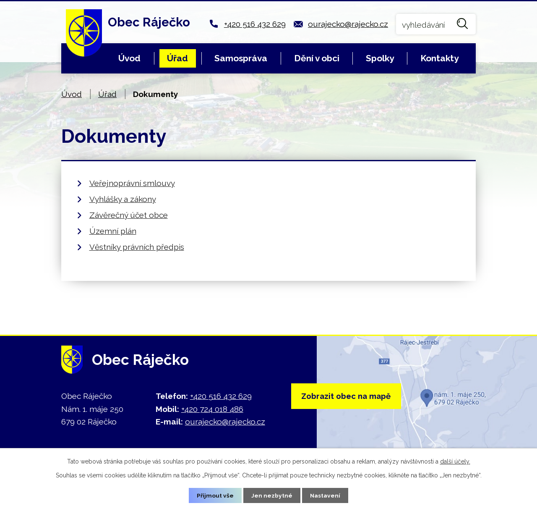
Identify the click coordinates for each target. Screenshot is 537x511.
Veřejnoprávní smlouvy (132, 183)
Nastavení (325, 495)
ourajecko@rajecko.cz (348, 24)
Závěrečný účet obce (128, 215)
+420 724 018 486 (212, 409)
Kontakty (439, 58)
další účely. (455, 461)
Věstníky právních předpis (136, 247)
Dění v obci (316, 58)
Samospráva (240, 58)
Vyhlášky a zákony (122, 199)
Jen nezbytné (271, 495)
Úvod (129, 58)
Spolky (380, 58)
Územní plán (112, 231)
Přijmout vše (215, 495)
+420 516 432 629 (255, 24)
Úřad (177, 58)
